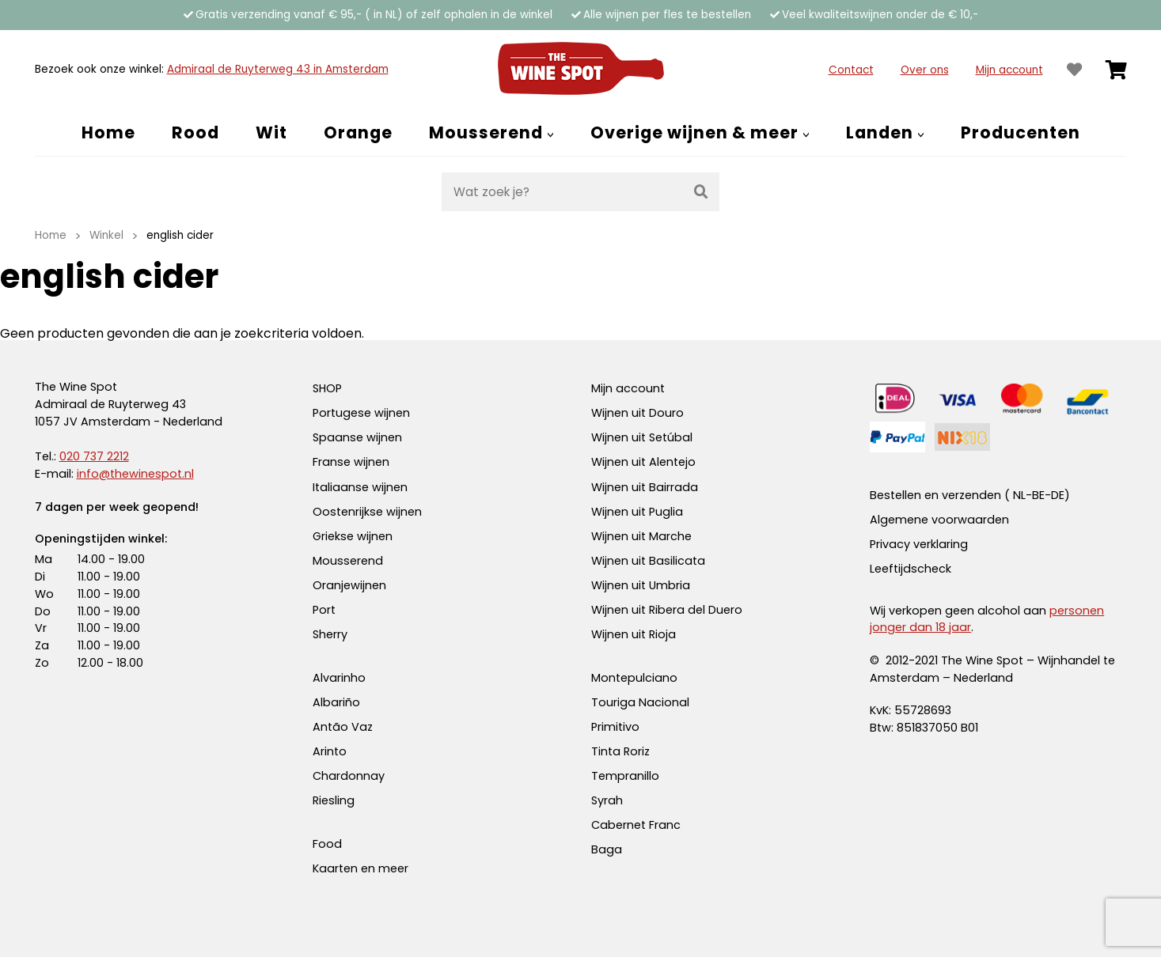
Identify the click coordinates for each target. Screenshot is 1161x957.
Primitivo (615, 727)
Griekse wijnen (353, 536)
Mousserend (348, 561)
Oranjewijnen (349, 585)
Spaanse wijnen (357, 437)
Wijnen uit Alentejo (643, 462)
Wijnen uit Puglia (637, 512)
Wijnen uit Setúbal (641, 437)
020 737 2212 (94, 456)
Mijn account (1009, 70)
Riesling (334, 800)
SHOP (327, 388)
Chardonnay (349, 776)
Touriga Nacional (640, 702)
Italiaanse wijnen (360, 487)
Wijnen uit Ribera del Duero (666, 610)
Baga (606, 849)
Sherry (330, 634)
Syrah (607, 800)
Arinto (330, 751)
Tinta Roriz (620, 751)
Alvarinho (339, 678)
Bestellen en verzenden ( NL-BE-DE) (970, 495)
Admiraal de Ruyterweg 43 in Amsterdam (278, 69)
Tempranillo (625, 776)
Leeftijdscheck (910, 569)
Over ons (925, 70)
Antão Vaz (343, 727)
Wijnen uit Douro (637, 413)
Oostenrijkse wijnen (367, 512)
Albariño (336, 702)
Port (324, 610)
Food (327, 844)
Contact (851, 70)
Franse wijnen (351, 462)
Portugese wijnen (361, 413)
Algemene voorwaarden (939, 520)
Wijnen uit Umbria (640, 585)
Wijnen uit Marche (641, 536)
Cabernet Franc (636, 825)
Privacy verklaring (919, 544)
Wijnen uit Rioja (633, 634)
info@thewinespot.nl (135, 474)
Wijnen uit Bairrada (644, 487)
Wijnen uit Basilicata (648, 561)
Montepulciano (634, 678)
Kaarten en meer (360, 868)
